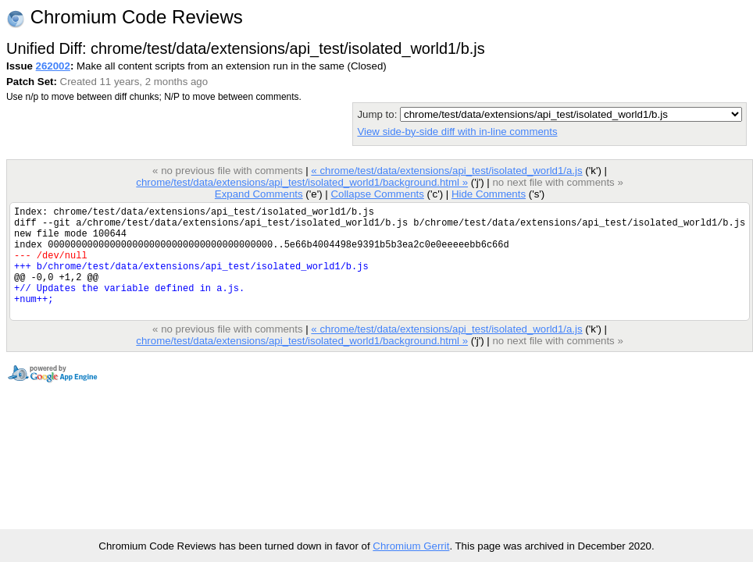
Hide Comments (488, 194)
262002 (53, 66)
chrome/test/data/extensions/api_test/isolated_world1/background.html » (302, 182)
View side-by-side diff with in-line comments (457, 131)
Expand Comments (259, 194)
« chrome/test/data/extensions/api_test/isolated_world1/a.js (446, 170)
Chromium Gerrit (411, 546)
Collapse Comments (376, 194)
